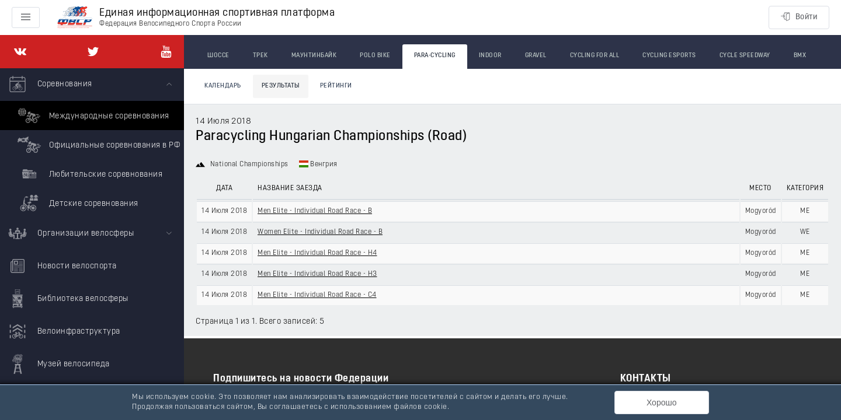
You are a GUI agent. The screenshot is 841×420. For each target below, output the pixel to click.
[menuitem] (92, 143)
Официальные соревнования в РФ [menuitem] (97, 144)
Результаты (281, 86)
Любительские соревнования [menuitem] (88, 173)
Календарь (222, 86)
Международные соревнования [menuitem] (92, 115)
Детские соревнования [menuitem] (76, 203)
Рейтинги (336, 86)
